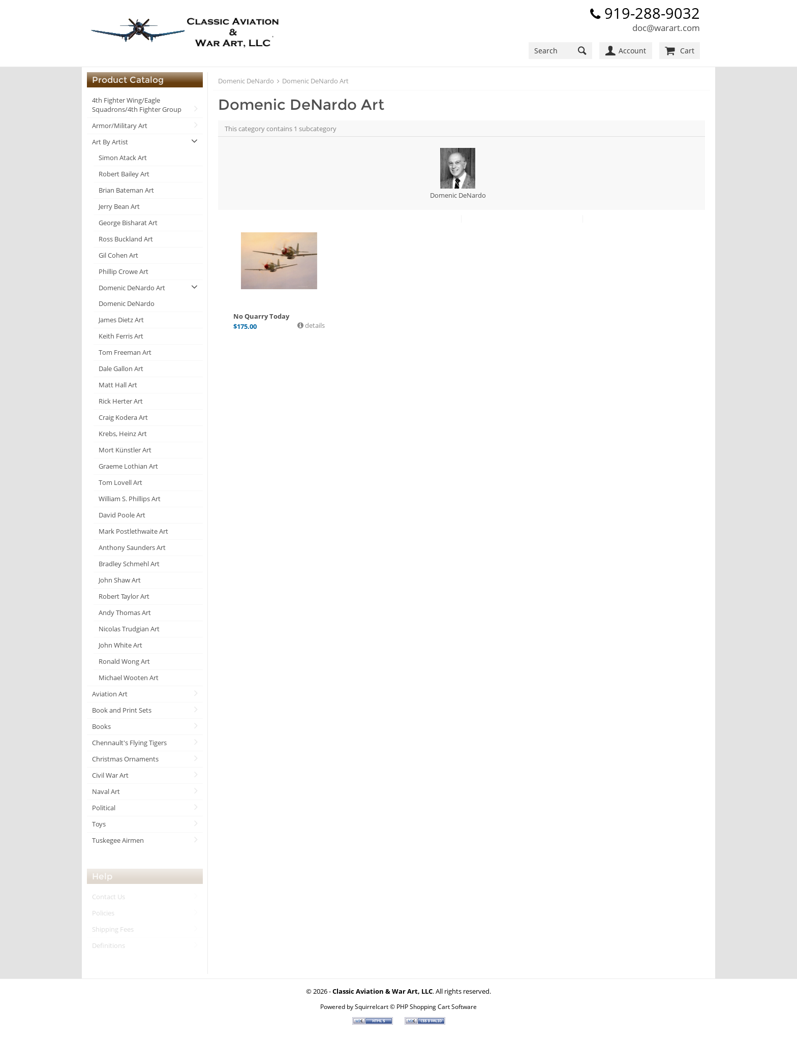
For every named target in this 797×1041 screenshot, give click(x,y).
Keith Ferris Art (121, 336)
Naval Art (106, 791)
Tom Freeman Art (125, 352)
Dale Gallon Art (121, 368)
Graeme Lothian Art (128, 466)
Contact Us (108, 896)
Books (101, 726)
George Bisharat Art (128, 222)
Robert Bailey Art (124, 173)
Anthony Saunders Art (132, 547)
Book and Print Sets (121, 710)
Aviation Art (110, 693)
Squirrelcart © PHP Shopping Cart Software (416, 1006)
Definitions (108, 945)
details (314, 325)
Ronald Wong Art (124, 661)
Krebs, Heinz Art (123, 433)
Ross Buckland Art (126, 238)
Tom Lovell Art (120, 482)
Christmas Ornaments (125, 758)
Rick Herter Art (121, 401)
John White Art (120, 645)
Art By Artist (110, 141)
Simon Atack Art (123, 157)
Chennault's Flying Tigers (129, 742)
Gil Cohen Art (118, 255)
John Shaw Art (120, 580)
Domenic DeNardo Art (132, 287)
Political (103, 807)
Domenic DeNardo (127, 303)
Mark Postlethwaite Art (133, 531)
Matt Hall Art (118, 384)
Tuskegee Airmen (118, 840)
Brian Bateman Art (126, 190)
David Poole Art (122, 514)
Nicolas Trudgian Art (129, 628)
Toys (99, 824)
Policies (103, 912)
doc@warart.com (666, 28)
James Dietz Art (121, 319)
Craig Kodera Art (123, 417)
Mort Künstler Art (125, 449)
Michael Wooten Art (129, 677)
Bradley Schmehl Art (129, 563)
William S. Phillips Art (130, 498)
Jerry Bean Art (119, 206)
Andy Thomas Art (125, 612)
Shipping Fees (113, 929)
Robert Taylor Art (124, 596)
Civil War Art (110, 775)
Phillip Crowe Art (123, 271)
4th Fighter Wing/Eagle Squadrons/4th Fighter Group (136, 105)
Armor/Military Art (119, 125)
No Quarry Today (261, 316)
